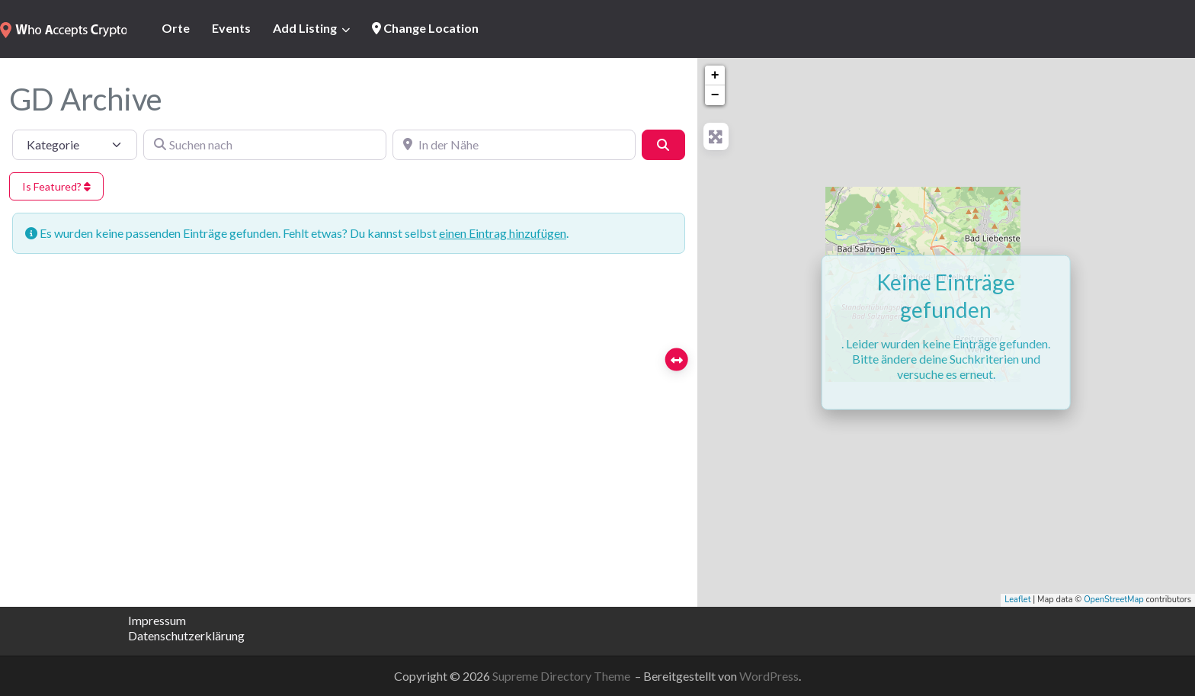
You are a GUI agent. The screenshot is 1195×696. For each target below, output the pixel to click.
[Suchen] (663, 145)
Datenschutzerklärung (186, 635)
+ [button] (715, 75)
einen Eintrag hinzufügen (502, 233)
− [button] (715, 95)
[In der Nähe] (514, 145)
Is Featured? (56, 186)
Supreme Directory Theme (562, 676)
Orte (176, 28)
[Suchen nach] (264, 145)
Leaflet (1017, 599)
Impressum (157, 620)
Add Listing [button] (305, 28)
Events (231, 28)
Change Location (425, 28)
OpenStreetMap (1114, 599)
